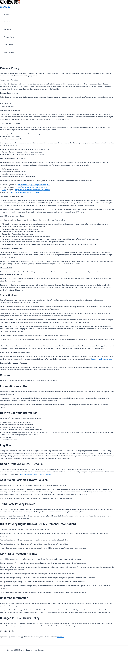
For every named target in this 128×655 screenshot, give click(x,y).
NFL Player (7, 29)
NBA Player (7, 14)
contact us (60, 637)
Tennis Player (8, 45)
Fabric (4, 190)
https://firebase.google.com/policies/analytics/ (34, 185)
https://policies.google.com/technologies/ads (35, 474)
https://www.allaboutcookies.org (102, 359)
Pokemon (7, 22)
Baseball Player (9, 52)
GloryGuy (5, 6)
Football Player (9, 37)
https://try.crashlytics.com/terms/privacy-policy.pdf (32, 190)
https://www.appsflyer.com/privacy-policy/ (25, 192)
